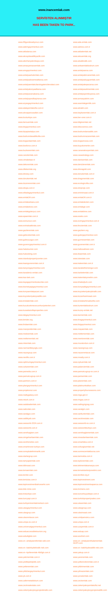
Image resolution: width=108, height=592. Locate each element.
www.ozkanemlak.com (28, 367)
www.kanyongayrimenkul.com (31, 268)
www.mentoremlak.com (83, 338)
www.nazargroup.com (82, 348)
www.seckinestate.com (83, 418)
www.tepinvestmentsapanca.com (87, 484)
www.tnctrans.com (81, 489)
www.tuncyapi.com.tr (27, 498)
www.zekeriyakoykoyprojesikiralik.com (35, 590)
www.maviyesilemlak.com (29, 329)
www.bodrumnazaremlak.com (86, 136)
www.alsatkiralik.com (82, 61)
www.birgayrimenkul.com (29, 127)
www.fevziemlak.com (82, 225)
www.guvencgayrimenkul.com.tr (32, 244)
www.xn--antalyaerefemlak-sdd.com (34, 541)
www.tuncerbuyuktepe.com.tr (86, 494)
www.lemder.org (25, 320)
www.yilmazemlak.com (83, 571)
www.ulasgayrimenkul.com (30, 508)
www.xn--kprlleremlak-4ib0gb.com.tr (34, 552)
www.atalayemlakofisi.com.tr (30, 108)
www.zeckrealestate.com (29, 585)
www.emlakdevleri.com (83, 202)
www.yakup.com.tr (81, 552)
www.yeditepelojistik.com (29, 562)
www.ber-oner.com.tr (82, 117)
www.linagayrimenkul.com (84, 320)
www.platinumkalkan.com (84, 385)
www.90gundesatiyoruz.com (30, 42)
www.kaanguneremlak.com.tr (31, 263)
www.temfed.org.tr (81, 475)
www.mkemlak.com (26, 343)
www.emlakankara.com (28, 202)
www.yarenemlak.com (83, 557)
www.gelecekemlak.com (29, 235)
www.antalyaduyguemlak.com (86, 80)
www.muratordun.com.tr (83, 343)
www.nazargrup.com (27, 352)
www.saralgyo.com (26, 414)
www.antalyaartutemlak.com (30, 75)
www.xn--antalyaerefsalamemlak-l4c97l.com (88, 542)
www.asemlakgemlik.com (84, 103)
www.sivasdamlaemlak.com (85, 437)
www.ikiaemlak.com (82, 254)
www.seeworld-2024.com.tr (30, 423)
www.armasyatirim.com (83, 98)
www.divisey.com (25, 174)
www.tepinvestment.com (84, 479)
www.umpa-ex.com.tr (27, 522)
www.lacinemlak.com (82, 315)
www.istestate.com (81, 258)
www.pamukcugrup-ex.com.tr (86, 371)
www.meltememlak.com (83, 334)
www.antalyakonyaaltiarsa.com (32, 89)
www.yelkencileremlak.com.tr (86, 562)
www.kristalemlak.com (28, 301)
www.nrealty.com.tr (81, 357)
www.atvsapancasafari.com (30, 113)
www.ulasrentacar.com (28, 517)
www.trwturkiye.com (27, 494)
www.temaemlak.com (27, 470)
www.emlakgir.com (81, 207)
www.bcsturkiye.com (27, 117)
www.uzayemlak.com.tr (83, 527)
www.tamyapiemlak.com (29, 461)
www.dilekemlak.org (27, 169)
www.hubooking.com (27, 254)
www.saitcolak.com (26, 409)
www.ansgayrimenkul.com (29, 70)
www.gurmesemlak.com (83, 240)
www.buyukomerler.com (83, 145)
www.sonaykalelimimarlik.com (31, 451)
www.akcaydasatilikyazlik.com (31, 56)
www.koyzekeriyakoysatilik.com (32, 296)
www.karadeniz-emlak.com (30, 272)
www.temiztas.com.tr (27, 479)
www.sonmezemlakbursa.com (86, 451)
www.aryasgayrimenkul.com (30, 103)
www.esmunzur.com (27, 221)
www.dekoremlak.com (28, 164)
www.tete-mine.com (27, 489)
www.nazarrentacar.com (84, 352)
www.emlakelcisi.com (27, 207)
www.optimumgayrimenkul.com (32, 362)
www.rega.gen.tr (80, 395)
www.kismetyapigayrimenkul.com (33, 287)
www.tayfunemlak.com (83, 461)
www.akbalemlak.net (82, 51)
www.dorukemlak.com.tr (83, 174)
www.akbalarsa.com (27, 51)
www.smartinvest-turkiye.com (31, 447)
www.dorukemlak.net (27, 178)
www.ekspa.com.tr (26, 188)
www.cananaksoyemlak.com (85, 150)
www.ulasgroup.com (82, 508)
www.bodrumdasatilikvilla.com (31, 136)
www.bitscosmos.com (82, 127)
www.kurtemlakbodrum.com (85, 305)
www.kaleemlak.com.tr (83, 263)
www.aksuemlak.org (82, 56)
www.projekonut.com (27, 390)
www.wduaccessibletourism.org (32, 531)
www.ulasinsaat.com (82, 512)
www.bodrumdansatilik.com (85, 131)
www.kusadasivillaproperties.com (33, 310)
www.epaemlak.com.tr (28, 216)
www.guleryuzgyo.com (28, 240)
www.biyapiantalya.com (28, 131)
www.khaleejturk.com (82, 282)
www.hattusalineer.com (83, 249)
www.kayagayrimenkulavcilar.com (33, 282)
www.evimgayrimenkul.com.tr (86, 221)
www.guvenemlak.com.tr (84, 244)
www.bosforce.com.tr (27, 145)
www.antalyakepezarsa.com (85, 84)
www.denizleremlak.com (84, 164)
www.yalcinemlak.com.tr (29, 557)
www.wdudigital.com (27, 536)
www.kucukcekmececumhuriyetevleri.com (36, 305)
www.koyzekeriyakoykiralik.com (87, 291)
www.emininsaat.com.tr (83, 193)
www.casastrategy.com (83, 155)
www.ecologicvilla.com (83, 183)
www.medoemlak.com (28, 334)
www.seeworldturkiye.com (84, 428)
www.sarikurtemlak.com (83, 414)
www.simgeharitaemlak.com (30, 437)
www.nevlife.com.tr (26, 357)
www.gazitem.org (80, 230)
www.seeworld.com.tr (27, 428)
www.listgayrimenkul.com (84, 324)
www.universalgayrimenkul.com (32, 527)
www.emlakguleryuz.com (29, 211)
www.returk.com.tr (26, 400)
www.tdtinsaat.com (26, 465)
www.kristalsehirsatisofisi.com (86, 301)
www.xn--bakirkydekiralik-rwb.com (33, 548)
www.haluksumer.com (28, 249)
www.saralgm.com (81, 409)
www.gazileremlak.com (28, 230)
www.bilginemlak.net (82, 122)
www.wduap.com (80, 531)
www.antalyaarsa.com (83, 70)
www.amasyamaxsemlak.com (31, 65)
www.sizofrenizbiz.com (28, 442)
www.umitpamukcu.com (83, 517)
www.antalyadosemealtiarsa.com (33, 80)
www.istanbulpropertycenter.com (32, 258)
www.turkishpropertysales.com (86, 498)
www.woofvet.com (81, 536)
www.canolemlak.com (28, 155)
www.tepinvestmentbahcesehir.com (34, 484)
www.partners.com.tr (27, 381)
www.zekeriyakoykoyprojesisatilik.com (90, 590)
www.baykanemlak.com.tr (84, 113)
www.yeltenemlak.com (28, 566)
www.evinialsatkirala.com (29, 225)
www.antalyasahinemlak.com (86, 89)
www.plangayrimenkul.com (30, 385)
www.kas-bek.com (26, 277)
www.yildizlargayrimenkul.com (31, 571)
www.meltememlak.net (28, 338)
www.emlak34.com (26, 197)
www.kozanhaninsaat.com (84, 296)
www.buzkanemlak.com (28, 150)
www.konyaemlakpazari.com (31, 291)
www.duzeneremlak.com (29, 183)
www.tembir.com (25, 475)
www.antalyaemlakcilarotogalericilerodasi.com (38, 84)
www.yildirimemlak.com (83, 566)
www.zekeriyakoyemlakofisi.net (87, 585)
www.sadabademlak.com (29, 404)
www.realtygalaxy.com (28, 395)
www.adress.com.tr (81, 47)
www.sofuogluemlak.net (83, 447)
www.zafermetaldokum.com (30, 580)
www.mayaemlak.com (83, 329)
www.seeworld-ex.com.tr (84, 423)
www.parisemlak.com (82, 376)
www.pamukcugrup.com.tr (29, 376)
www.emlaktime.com (82, 211)
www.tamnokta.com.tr (82, 456)
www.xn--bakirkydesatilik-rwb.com (88, 548)
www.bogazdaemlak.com (29, 141)
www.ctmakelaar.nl (26, 160)
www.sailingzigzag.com (83, 404)
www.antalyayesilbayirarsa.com (32, 98)
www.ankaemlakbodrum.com (86, 65)
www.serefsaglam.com (28, 432)
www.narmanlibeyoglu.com (30, 348)
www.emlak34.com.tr (82, 197)
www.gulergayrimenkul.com (85, 235)
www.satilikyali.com (26, 418)
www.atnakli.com (80, 108)
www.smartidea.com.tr (83, 442)
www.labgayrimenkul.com (29, 315)
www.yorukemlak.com (83, 576)
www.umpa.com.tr (81, 522)
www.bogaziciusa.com (83, 141)
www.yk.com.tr (24, 576)
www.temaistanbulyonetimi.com (87, 470)
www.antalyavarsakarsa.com (31, 94)
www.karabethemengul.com (85, 268)
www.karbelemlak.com (83, 272)
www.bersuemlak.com (28, 122)
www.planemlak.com (82, 381)
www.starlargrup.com (27, 456)
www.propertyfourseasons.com (87, 390)
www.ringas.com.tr (81, 400)
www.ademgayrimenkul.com (30, 47)
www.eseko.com (80, 216)
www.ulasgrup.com (26, 512)
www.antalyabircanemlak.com (86, 75)
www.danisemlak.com (82, 160)
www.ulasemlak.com (82, 503)
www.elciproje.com (81, 188)
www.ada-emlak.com (82, 42)
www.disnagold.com (82, 169)
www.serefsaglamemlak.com (86, 432)
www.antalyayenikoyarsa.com (86, 94)
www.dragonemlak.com (83, 178)
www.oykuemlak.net (82, 362)
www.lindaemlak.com (27, 324)
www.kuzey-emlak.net (83, 310)
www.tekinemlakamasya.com (86, 465)
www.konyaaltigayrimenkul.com (87, 287)
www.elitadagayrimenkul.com (31, 193)
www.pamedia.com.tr (27, 371)
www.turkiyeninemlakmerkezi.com (33, 503)
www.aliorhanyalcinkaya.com (31, 61)
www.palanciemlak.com (83, 367)
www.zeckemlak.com (82, 580)
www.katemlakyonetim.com (85, 277)
